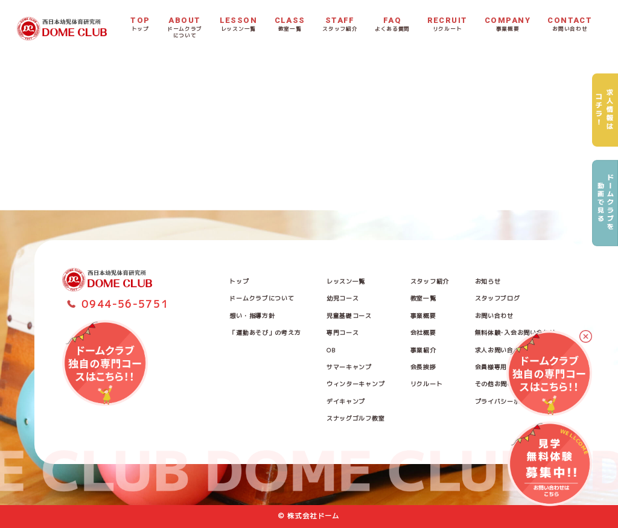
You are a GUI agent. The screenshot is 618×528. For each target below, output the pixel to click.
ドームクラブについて (261, 298)
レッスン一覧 (346, 281)
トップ (239, 281)
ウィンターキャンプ (355, 384)
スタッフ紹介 (429, 281)
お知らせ (488, 281)
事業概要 (423, 315)
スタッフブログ (497, 298)
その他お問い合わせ (504, 384)
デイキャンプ (346, 401)
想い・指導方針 (252, 315)
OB (331, 350)
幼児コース (343, 298)
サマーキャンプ (349, 367)
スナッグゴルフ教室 (355, 418)
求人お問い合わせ (501, 350)
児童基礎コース (349, 315)
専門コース (343, 332)
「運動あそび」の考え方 (265, 332)
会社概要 (423, 332)
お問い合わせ (494, 315)
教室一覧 (423, 298)
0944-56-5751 (124, 304)
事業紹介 (423, 350)
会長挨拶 (423, 367)
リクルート (426, 384)
